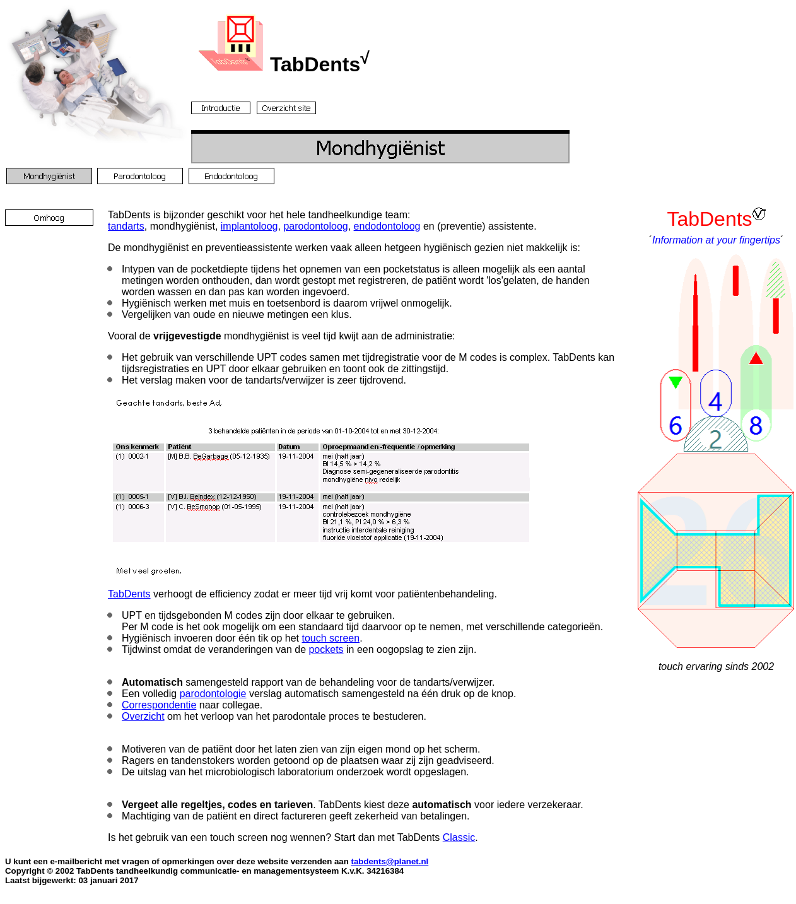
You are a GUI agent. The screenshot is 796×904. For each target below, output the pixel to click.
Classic (459, 837)
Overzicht (143, 716)
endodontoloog (387, 226)
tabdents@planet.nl (389, 861)
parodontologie (213, 693)
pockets (325, 649)
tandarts (126, 226)
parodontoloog (315, 226)
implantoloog (249, 226)
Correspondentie (159, 705)
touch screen (331, 638)
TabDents (129, 594)
